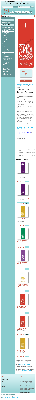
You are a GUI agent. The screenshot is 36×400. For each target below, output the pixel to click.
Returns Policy (11, 394)
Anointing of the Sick (7, 58)
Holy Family (5, 71)
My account (5, 379)
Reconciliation (6, 66)
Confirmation (6, 62)
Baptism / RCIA (6, 59)
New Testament (6, 69)
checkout (32, 6)
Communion (5, 60)
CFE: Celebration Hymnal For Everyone (8, 30)
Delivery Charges (4, 394)
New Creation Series (6, 22)
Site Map (13, 397)
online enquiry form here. (27, 372)
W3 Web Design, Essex (6, 397)
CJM (4, 51)
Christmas (5, 54)
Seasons (4, 35)
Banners (23, 84)
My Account (11, 3)
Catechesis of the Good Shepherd (7, 46)
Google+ (17, 397)
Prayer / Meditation (6, 39)
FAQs (24, 3)
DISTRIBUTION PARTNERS (5, 33)
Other (3, 43)
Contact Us (29, 3)
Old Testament (6, 68)
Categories (19, 84)
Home (6, 3)
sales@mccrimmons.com (24, 1)
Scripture (4, 41)
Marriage (5, 63)
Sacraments (4, 37)
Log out (4, 386)
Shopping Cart (18, 3)
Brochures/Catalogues (7, 27)
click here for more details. (24, 364)
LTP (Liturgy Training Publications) (7, 49)
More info (26, 181)
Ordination (5, 64)
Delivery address (6, 384)
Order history (5, 381)
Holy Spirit (5, 73)
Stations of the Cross (7, 74)
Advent (4, 53)
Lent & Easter (6, 56)
